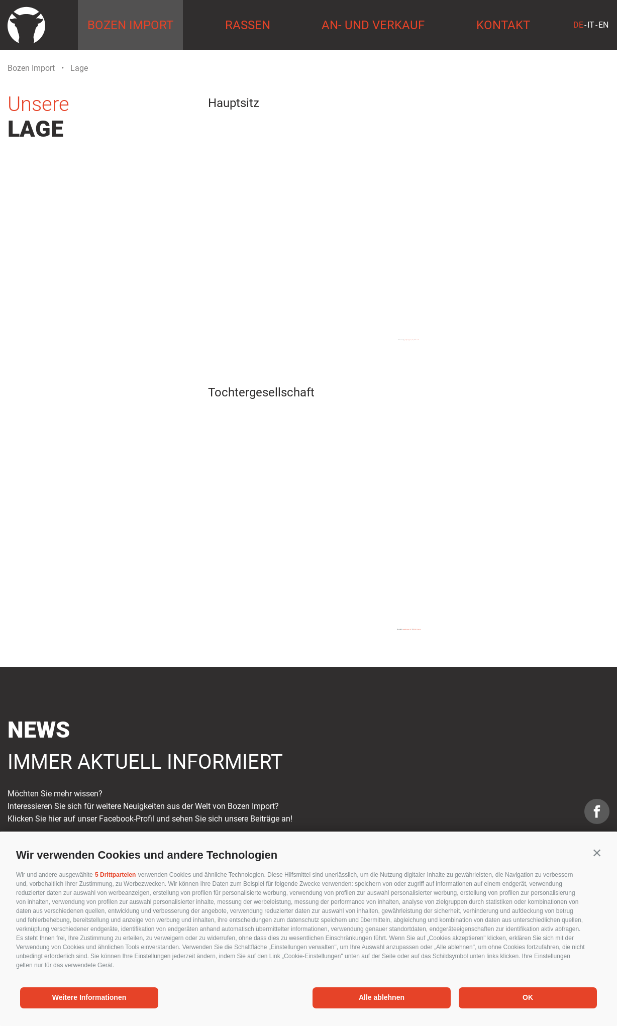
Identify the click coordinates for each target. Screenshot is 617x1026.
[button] (597, 853)
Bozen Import (130, 25)
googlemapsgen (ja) (407, 629)
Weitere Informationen (89, 997)
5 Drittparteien (115, 874)
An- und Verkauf (373, 25)
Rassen (247, 25)
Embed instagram (417, 629)
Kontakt (503, 25)
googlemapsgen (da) (409, 339)
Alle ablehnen (381, 997)
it (590, 25)
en (603, 25)
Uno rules (417, 339)
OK (528, 997)
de (578, 25)
